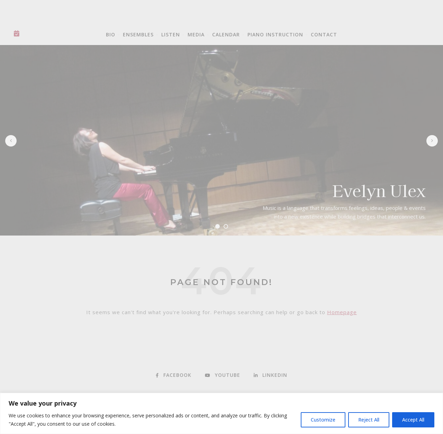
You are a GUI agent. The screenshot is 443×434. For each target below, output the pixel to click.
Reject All (368, 419)
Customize (323, 419)
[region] (221, 413)
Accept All (413, 419)
